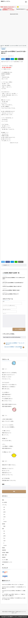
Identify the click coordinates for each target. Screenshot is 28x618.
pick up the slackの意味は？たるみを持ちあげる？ (13, 282)
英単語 (3, 523)
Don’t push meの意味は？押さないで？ (11, 294)
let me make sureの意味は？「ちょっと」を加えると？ (15, 343)
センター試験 (5, 559)
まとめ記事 (4, 502)
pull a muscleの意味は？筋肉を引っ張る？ (11, 290)
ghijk (4, 512)
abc (4, 507)
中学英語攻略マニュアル (7, 562)
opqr (4, 516)
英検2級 (3, 557)
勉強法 (3, 547)
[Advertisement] (14, 29)
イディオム (4, 504)
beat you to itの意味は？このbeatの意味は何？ (13, 347)
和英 (4, 526)
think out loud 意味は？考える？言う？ (10, 584)
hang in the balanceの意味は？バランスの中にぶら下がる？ (14, 278)
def (4, 509)
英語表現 (5, 265)
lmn (4, 514)
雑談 (3, 500)
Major (6, 599)
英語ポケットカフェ (5, 1)
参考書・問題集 (5, 552)
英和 (3, 528)
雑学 (3, 564)
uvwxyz (4, 521)
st (3, 519)
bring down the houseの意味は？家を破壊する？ (12, 590)
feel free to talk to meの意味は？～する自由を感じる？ (13, 587)
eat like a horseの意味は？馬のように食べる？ (12, 286)
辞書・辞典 (4, 555)
